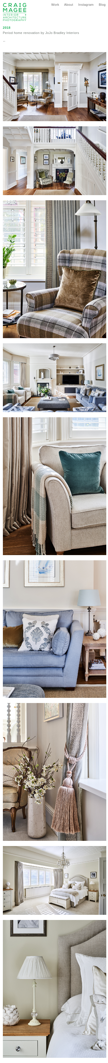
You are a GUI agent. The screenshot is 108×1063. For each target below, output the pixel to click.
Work (55, 4)
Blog (102, 4)
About (68, 4)
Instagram (86, 4)
